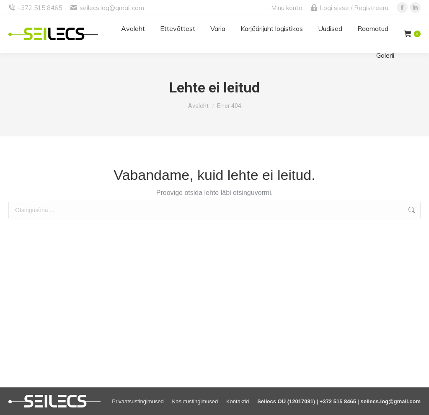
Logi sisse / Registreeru (349, 7)
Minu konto (286, 8)
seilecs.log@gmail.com (112, 8)
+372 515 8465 (39, 8)
